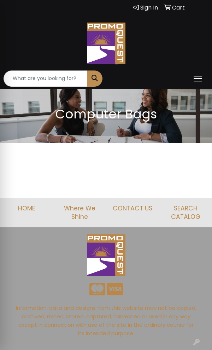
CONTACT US (132, 208)
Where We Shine (79, 212)
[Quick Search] (46, 78)
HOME (26, 208)
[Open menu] (198, 79)
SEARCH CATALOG (185, 212)
